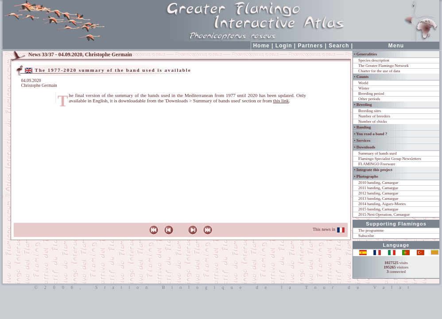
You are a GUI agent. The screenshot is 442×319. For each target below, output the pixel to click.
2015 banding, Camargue (378, 209)
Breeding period (371, 93)
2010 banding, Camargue (378, 182)
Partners (310, 46)
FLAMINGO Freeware (376, 164)
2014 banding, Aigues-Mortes (382, 204)
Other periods (369, 99)
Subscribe (366, 235)
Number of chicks (372, 121)
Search (339, 46)
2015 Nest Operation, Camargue (384, 214)
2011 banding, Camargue (378, 188)
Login (283, 46)
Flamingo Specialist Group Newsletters (389, 158)
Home (261, 46)
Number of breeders (374, 116)
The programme (371, 230)
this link (281, 100)
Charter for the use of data (379, 71)
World (363, 83)
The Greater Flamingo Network (383, 65)
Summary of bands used (377, 153)
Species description (373, 60)
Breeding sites (369, 111)
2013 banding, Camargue (378, 198)
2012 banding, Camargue (378, 193)
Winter (363, 88)
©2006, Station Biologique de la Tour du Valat (221, 287)
